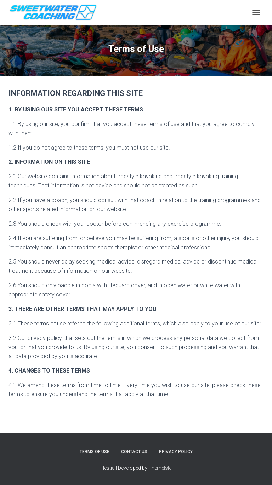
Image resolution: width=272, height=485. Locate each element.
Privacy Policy (176, 451)
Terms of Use (94, 451)
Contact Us (134, 451)
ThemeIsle (159, 468)
